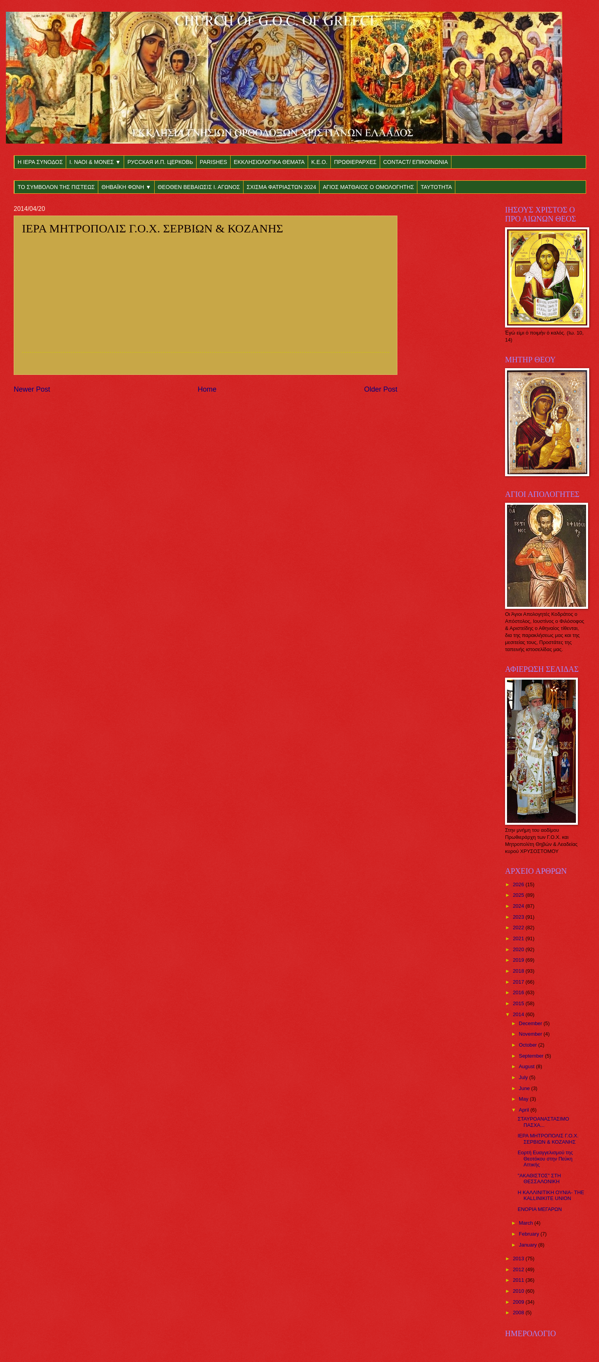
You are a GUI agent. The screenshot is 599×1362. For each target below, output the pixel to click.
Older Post (380, 389)
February (529, 1234)
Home (207, 389)
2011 (519, 1280)
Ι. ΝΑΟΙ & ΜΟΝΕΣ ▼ (95, 162)
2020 (519, 949)
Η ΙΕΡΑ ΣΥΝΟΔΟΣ (40, 162)
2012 (519, 1269)
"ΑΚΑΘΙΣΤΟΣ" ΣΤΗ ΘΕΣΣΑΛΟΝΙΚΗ (539, 1178)
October (528, 1045)
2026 (519, 884)
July (524, 1077)
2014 (519, 1014)
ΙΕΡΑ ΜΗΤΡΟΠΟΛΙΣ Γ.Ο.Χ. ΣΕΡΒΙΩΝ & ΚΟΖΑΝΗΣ (548, 1138)
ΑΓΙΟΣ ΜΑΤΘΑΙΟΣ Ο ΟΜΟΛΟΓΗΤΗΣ (368, 187)
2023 (519, 917)
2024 (519, 906)
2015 (519, 1003)
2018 (519, 971)
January (528, 1245)
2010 (519, 1291)
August (527, 1066)
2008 (519, 1312)
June (525, 1088)
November (531, 1034)
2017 (519, 982)
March (526, 1223)
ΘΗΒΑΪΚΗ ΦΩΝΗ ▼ (126, 187)
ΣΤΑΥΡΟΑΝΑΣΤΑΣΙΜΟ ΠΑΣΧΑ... (543, 1122)
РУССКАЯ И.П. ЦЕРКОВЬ (160, 162)
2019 (519, 960)
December (531, 1023)
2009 (519, 1302)
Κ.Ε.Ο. (319, 162)
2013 (519, 1258)
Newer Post (32, 389)
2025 (519, 895)
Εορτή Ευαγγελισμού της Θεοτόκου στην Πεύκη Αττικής (545, 1159)
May (524, 1099)
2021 (519, 938)
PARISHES (213, 162)
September (532, 1056)
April (524, 1110)
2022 (519, 927)
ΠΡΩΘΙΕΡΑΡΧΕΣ (355, 162)
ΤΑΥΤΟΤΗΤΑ (436, 187)
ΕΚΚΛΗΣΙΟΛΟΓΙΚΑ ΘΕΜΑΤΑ (269, 162)
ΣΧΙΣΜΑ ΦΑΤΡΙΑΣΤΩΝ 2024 (281, 187)
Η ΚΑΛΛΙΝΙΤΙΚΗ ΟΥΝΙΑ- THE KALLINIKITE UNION (551, 1195)
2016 (519, 992)
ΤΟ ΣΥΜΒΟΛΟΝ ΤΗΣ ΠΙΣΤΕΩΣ (56, 187)
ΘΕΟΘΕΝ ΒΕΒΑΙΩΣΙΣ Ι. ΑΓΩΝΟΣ (199, 187)
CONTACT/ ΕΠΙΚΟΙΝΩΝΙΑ (415, 162)
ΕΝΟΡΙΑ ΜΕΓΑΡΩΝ (540, 1209)
